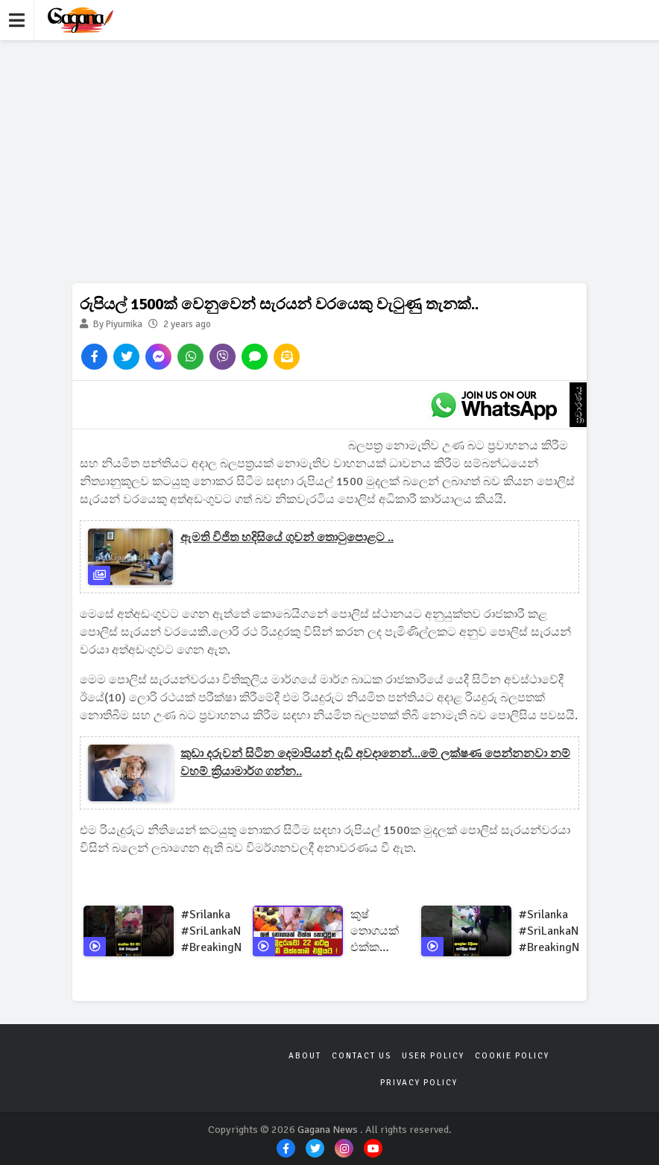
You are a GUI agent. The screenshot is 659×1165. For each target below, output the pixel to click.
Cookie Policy (512, 1056)
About (304, 1056)
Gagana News (327, 1129)
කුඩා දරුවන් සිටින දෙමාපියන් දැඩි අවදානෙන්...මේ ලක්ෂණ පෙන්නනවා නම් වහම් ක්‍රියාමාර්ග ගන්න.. (375, 762)
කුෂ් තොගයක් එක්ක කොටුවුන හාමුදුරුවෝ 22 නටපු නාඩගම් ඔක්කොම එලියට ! (379, 931)
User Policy (433, 1056)
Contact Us (361, 1056)
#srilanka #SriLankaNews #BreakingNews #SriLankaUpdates (228, 931)
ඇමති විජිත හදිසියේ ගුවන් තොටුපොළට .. (287, 537)
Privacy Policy (419, 1082)
